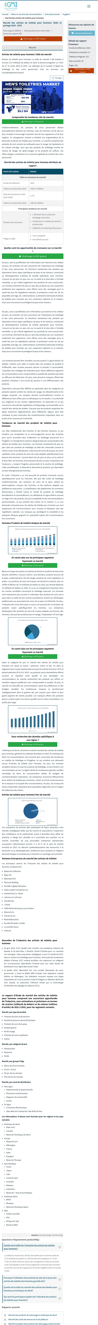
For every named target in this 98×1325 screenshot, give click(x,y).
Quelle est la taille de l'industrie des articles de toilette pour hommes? (33, 1247)
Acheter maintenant (81, 33)
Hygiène (66, 14)
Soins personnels (52, 14)
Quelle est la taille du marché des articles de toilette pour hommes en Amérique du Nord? (33, 1289)
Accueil (5, 14)
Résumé (32, 47)
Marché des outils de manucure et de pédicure (28, 1320)
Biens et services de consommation (26, 14)
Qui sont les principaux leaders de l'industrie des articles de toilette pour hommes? (33, 1299)
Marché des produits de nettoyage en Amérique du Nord (32, 1315)
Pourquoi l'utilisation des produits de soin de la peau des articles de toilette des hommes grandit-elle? (33, 1280)
